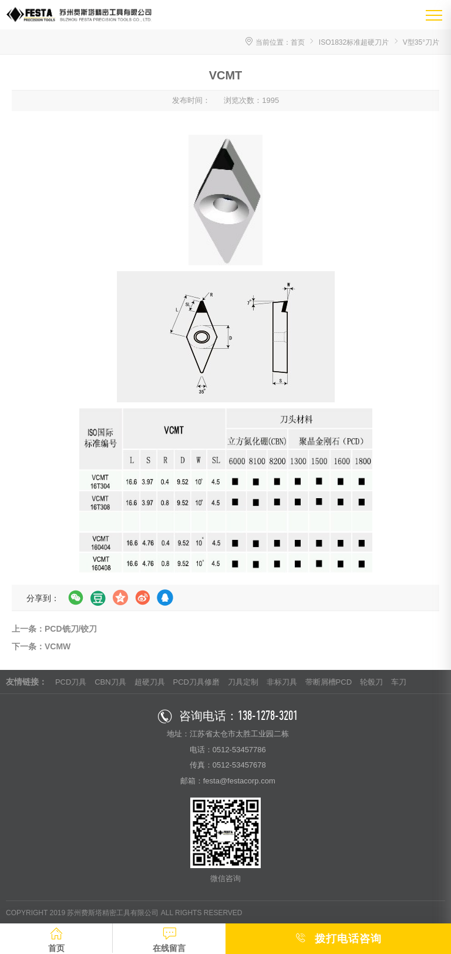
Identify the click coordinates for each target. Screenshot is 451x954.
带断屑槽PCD (328, 682)
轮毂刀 (371, 682)
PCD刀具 (70, 682)
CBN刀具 (110, 682)
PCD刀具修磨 (196, 682)
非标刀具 (282, 682)
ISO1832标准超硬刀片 (354, 42)
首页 (298, 42)
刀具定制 (243, 682)
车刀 (398, 682)
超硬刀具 (149, 682)
